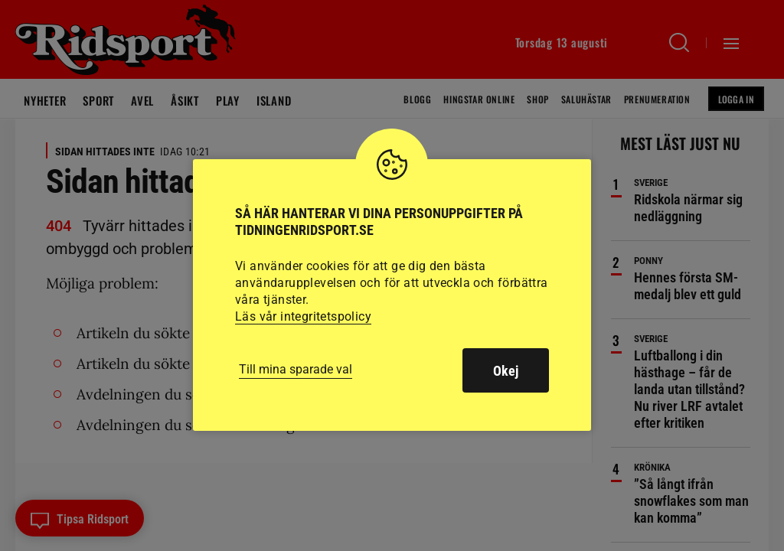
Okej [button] (505, 371)
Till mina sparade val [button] (295, 369)
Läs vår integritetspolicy (303, 316)
